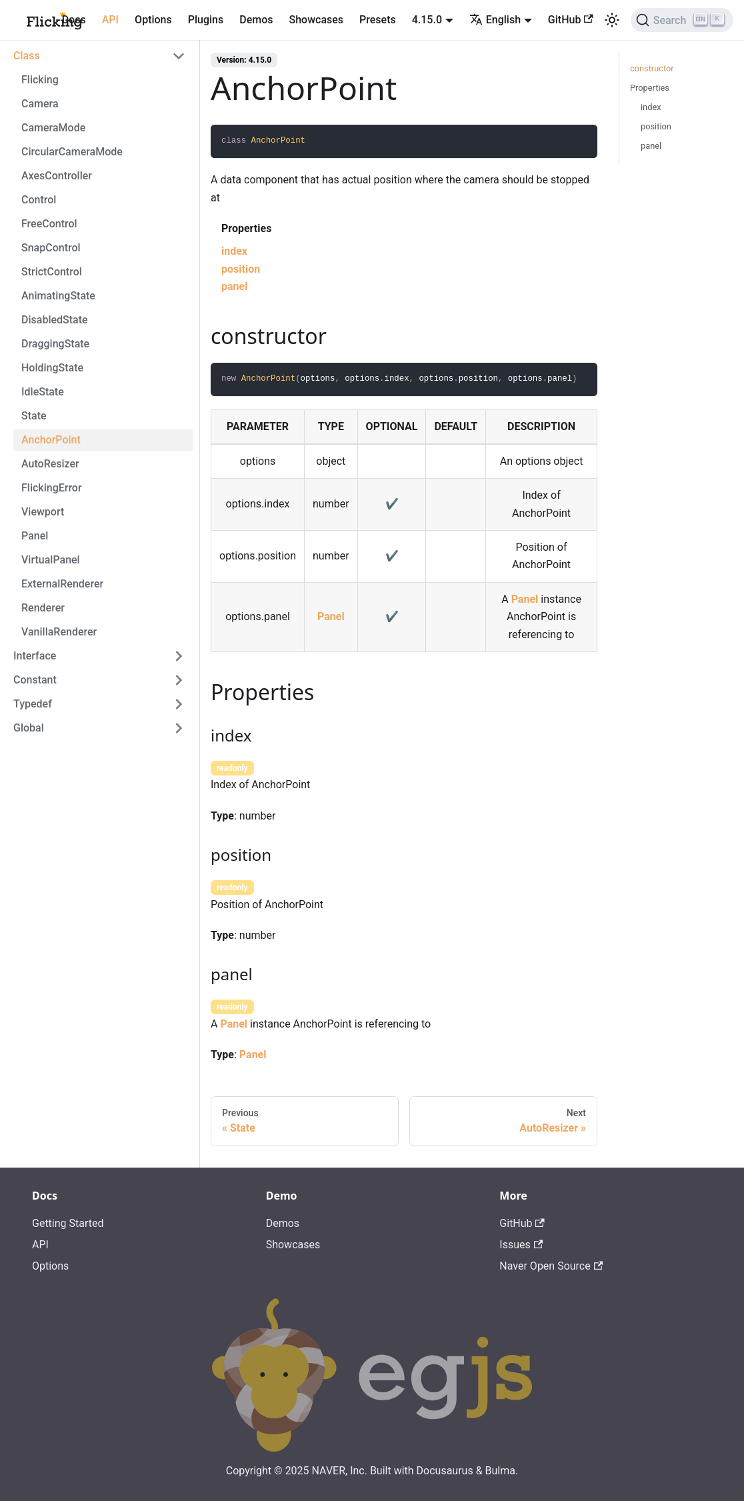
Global (28, 727)
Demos (256, 19)
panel (234, 286)
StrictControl (51, 271)
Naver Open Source (551, 1266)
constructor (652, 68)
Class (26, 55)
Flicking (40, 79)
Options (153, 19)
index (234, 251)
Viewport (42, 511)
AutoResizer (50, 463)
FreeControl (49, 223)
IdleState (42, 391)
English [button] (495, 19)
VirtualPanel (50, 559)
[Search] (682, 20)
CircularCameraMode (72, 151)
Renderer (43, 607)
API (110, 19)
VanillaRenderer (59, 631)
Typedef (32, 703)
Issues (521, 1244)
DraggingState (55, 343)
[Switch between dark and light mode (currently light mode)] (612, 20)
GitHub (570, 19)
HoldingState (52, 367)
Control (38, 199)
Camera (40, 103)
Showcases (316, 19)
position (240, 269)
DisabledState (54, 319)
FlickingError (51, 487)
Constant (35, 679)
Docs (74, 19)
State (34, 415)
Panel (34, 535)
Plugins (205, 19)
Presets (377, 19)
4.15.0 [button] (427, 19)
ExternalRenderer (62, 583)
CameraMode (53, 127)
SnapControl (51, 247)
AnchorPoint (51, 439)
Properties (649, 88)
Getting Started (68, 1223)
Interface (34, 655)
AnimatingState (58, 295)
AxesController (56, 175)
